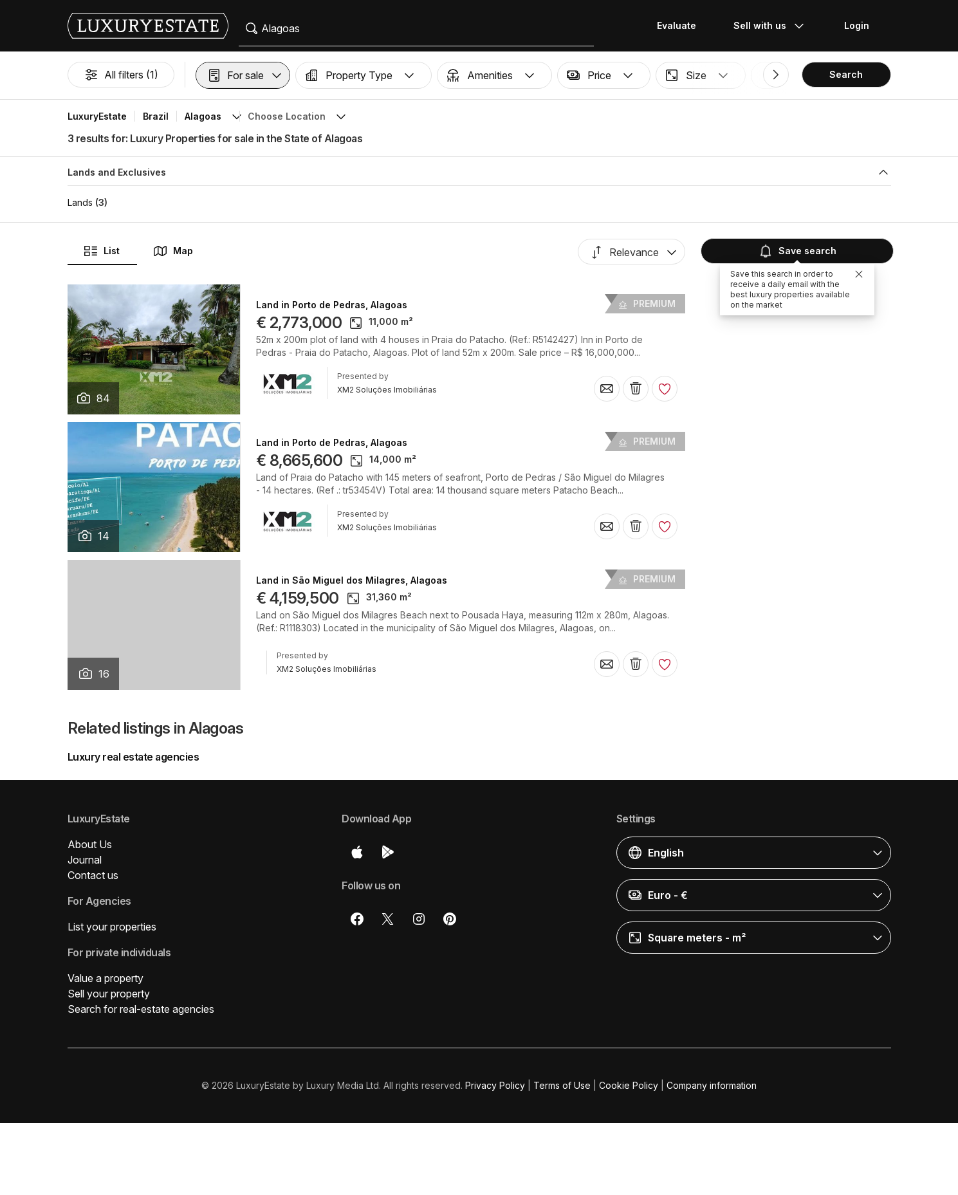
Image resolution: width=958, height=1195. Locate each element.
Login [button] (856, 25)
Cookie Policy (628, 1085)
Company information (712, 1085)
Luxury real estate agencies (133, 756)
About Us (90, 844)
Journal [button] (85, 859)
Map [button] (172, 251)
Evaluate (676, 25)
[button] (243, 75)
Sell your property (109, 993)
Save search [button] (795, 251)
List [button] (101, 251)
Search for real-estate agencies (141, 1009)
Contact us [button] (93, 875)
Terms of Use (562, 1085)
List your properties (112, 926)
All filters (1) (121, 74)
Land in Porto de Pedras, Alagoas (331, 305)
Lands (80, 202)
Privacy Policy (495, 1085)
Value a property (105, 978)
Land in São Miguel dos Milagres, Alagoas (351, 580)
